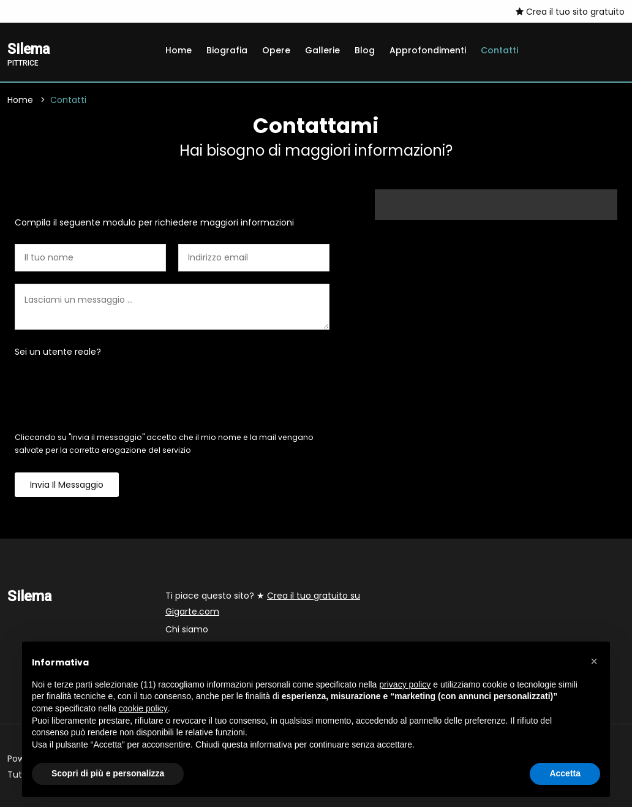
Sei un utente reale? (58, 352)
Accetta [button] (565, 773)
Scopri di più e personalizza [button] (107, 773)
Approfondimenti (427, 50)
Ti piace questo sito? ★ (262, 603)
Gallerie (322, 50)
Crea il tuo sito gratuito (570, 12)
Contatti (499, 50)
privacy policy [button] (405, 684)
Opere (276, 50)
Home (178, 50)
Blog (365, 50)
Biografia (226, 50)
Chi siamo (186, 629)
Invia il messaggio (66, 485)
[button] (594, 661)
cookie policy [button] (143, 708)
